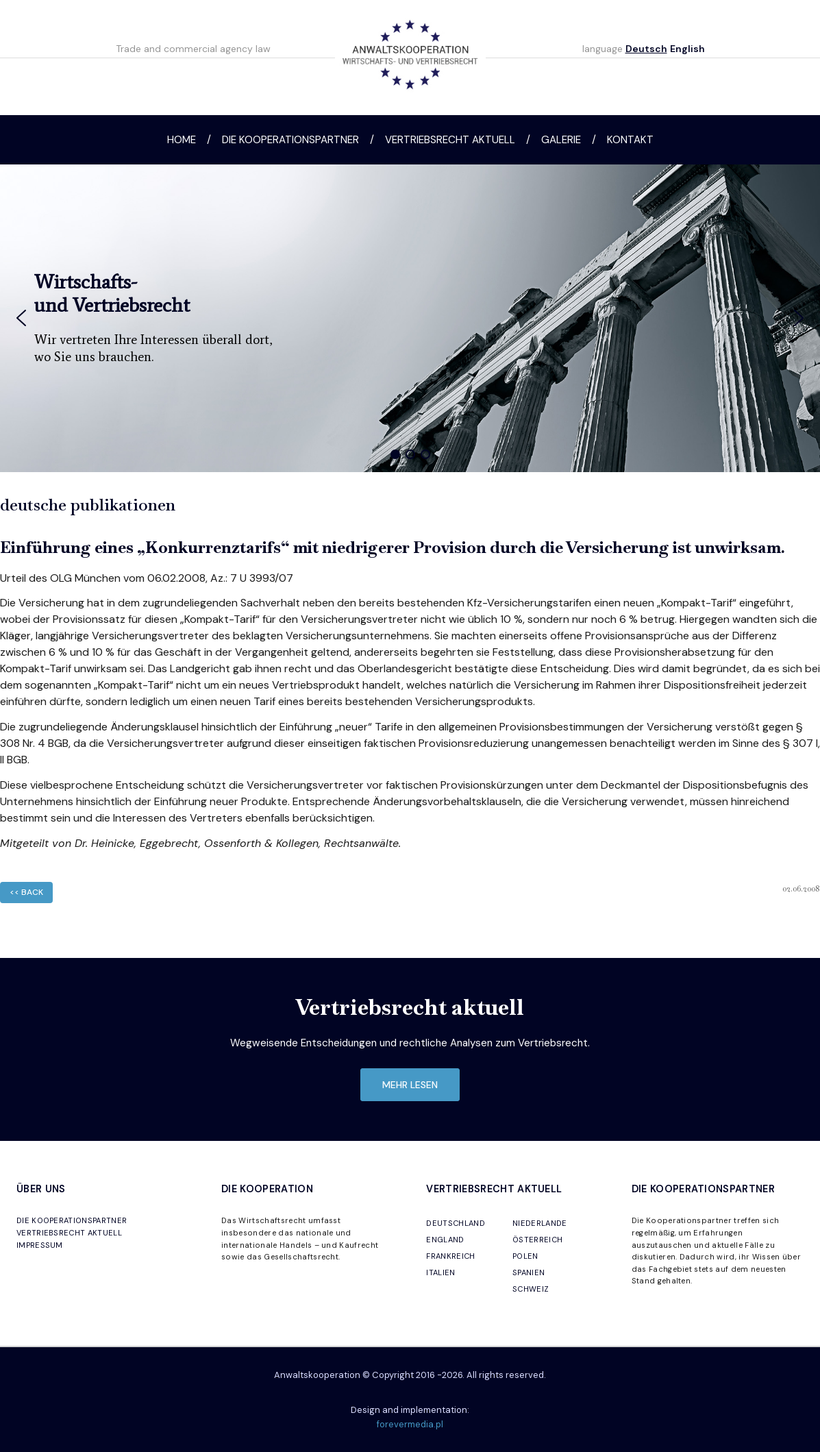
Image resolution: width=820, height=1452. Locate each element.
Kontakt (630, 140)
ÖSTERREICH (537, 1239)
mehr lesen (410, 1085)
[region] (410, 318)
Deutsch (646, 48)
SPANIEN (528, 1272)
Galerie (561, 140)
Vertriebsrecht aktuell (450, 140)
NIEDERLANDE (539, 1223)
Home (181, 140)
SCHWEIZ (530, 1289)
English (687, 48)
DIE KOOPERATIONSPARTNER (71, 1220)
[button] (21, 318)
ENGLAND (445, 1239)
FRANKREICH (450, 1256)
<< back (26, 892)
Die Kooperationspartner (290, 140)
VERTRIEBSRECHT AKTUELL (69, 1233)
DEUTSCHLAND (455, 1223)
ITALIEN (440, 1272)
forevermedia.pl (410, 1424)
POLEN (525, 1256)
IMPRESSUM (39, 1245)
